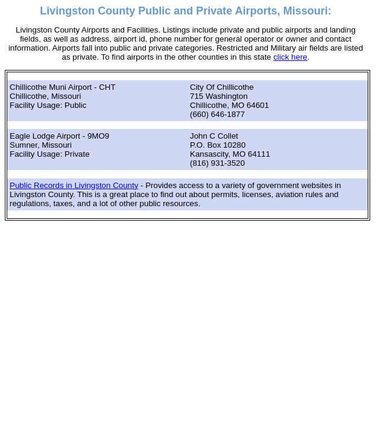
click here (290, 56)
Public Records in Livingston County (74, 185)
